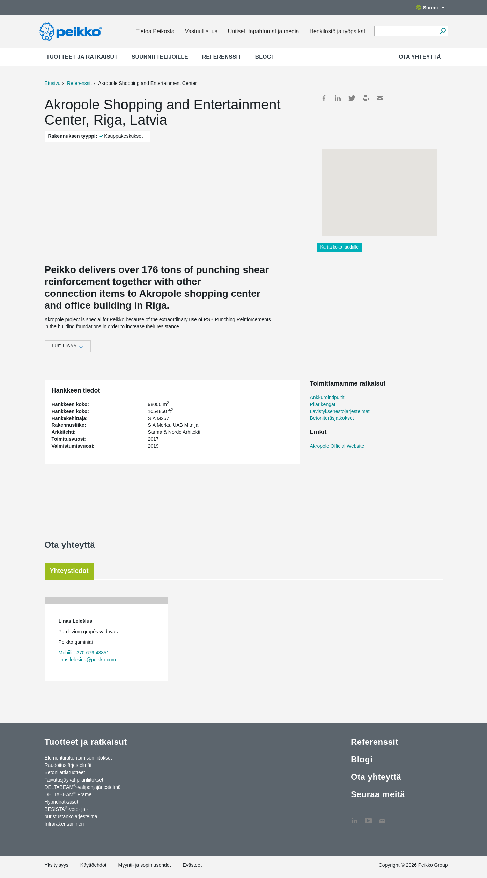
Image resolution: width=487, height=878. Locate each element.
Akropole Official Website (337, 446)
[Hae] (442, 31)
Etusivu (53, 83)
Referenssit (221, 57)
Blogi (264, 57)
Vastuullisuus (201, 31)
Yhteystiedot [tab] (69, 570)
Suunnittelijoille (160, 57)
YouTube (368, 817)
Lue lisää (68, 346)
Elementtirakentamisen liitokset (78, 758)
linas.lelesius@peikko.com (87, 659)
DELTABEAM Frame (68, 794)
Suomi (430, 7)
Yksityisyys (56, 865)
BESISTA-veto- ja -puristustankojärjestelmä (71, 812)
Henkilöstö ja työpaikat (337, 31)
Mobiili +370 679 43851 (84, 652)
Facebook (323, 98)
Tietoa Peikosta (155, 31)
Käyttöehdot (93, 865)
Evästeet (192, 865)
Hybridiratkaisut (61, 802)
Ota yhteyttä (420, 57)
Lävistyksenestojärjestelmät (340, 411)
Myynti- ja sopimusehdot (144, 865)
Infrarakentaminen (64, 824)
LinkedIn (337, 98)
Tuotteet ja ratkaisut (82, 57)
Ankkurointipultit (327, 397)
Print (365, 98)
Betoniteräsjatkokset (332, 418)
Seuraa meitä (378, 794)
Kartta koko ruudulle (339, 247)
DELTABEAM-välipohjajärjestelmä (83, 787)
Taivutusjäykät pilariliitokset (74, 780)
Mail (379, 98)
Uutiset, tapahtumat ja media (263, 31)
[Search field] (406, 31)
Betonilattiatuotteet (65, 772)
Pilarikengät (322, 404)
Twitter (351, 98)
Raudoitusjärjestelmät (68, 765)
